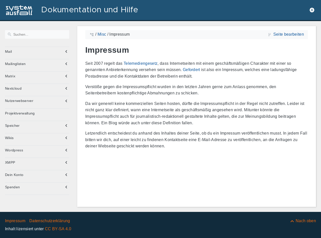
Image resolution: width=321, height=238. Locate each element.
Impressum (15, 221)
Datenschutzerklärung (49, 221)
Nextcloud (13, 88)
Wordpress (14, 150)
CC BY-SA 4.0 (58, 229)
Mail (8, 51)
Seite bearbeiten (288, 34)
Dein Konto (14, 175)
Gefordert (191, 70)
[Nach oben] (303, 221)
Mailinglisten (15, 64)
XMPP (10, 162)
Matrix (10, 76)
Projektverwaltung (20, 113)
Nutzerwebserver (19, 101)
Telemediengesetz (140, 63)
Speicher (12, 126)
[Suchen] (37, 34)
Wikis (9, 138)
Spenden (12, 187)
